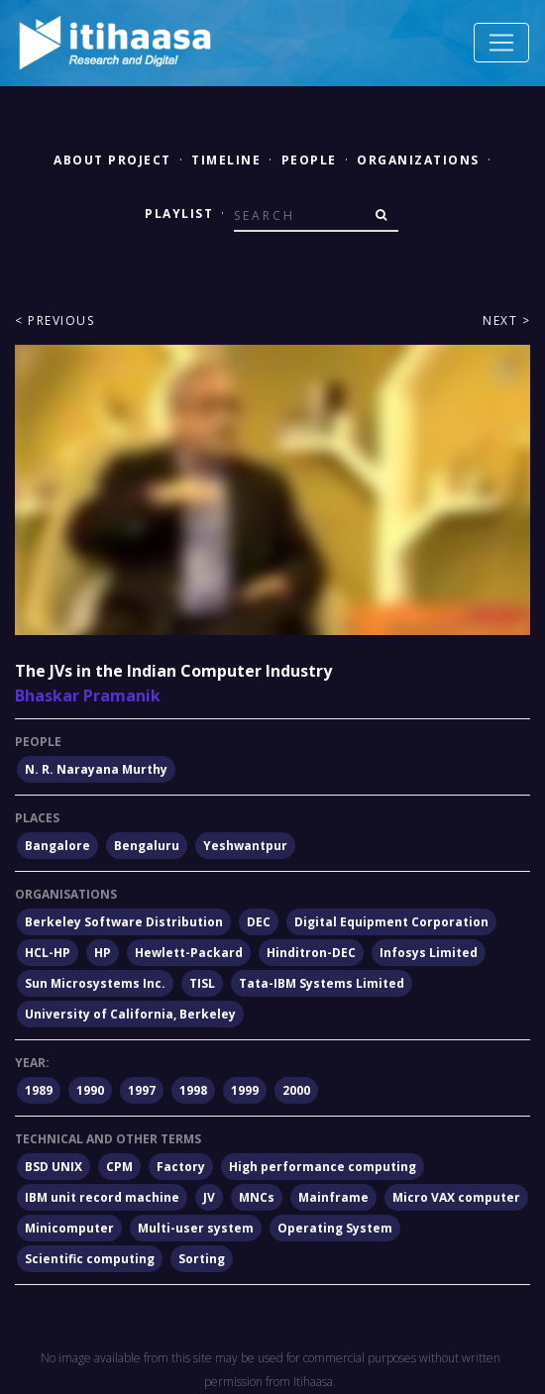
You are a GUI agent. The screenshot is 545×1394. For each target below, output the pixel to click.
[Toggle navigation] (501, 42)
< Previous (54, 320)
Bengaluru (146, 845)
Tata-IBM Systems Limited (321, 983)
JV (209, 1197)
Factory (181, 1166)
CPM (119, 1166)
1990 (90, 1090)
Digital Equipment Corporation (391, 921)
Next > (506, 320)
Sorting (201, 1258)
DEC (259, 921)
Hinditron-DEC (311, 952)
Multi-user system (196, 1228)
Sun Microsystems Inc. (95, 983)
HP (102, 952)
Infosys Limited (429, 952)
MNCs (256, 1197)
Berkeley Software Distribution (124, 921)
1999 (245, 1090)
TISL (202, 983)
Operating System (334, 1228)
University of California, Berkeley (130, 1014)
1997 (142, 1090)
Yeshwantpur (245, 845)
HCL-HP (47, 952)
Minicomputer (69, 1228)
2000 (296, 1090)
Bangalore (57, 845)
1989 (39, 1090)
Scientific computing (90, 1258)
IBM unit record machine (102, 1197)
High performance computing (322, 1166)
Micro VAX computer (456, 1197)
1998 (193, 1090)
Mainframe (333, 1197)
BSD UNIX (53, 1166)
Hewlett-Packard (189, 952)
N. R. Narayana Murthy (96, 769)
